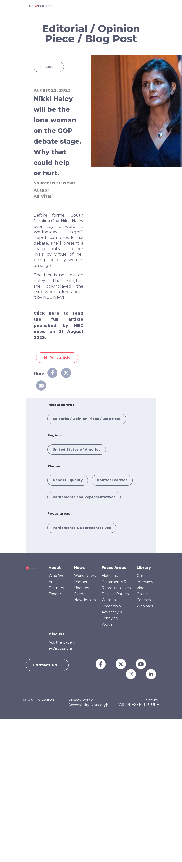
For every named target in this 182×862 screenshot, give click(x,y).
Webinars (145, 606)
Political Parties (112, 480)
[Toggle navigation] (149, 6)
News (79, 567)
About (55, 567)
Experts (55, 594)
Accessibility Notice (88, 705)
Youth (107, 624)
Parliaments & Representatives (82, 528)
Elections (110, 575)
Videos (142, 588)
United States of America (77, 449)
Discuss (57, 634)
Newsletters (85, 600)
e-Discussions (61, 648)
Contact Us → (49, 665)
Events (80, 594)
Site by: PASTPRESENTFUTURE (138, 702)
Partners (56, 588)
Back (48, 67)
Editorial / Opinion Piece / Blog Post (87, 419)
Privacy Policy (80, 700)
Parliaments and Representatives (84, 497)
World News (85, 575)
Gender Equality (68, 480)
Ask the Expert (62, 642)
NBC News (64, 183)
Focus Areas (114, 567)
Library (144, 567)
